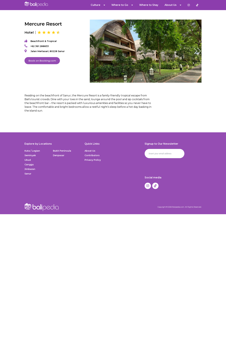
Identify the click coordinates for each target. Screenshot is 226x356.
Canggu (29, 164)
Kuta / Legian (32, 150)
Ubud (27, 160)
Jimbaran (29, 169)
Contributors (92, 155)
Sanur (27, 173)
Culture (98, 5)
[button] (197, 51)
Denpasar (58, 155)
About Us (173, 5)
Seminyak (30, 155)
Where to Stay (148, 4)
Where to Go (122, 5)
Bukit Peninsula (62, 150)
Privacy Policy (93, 160)
